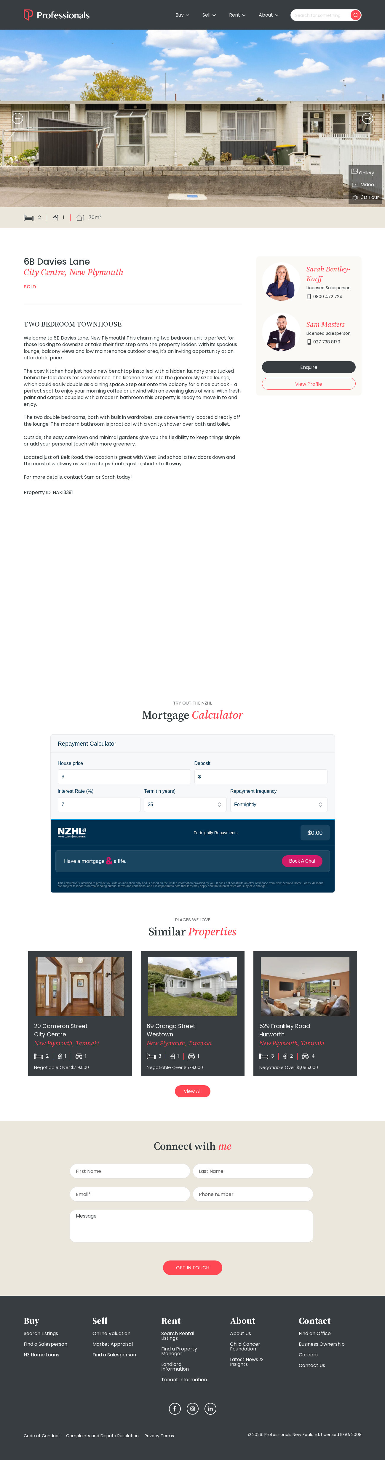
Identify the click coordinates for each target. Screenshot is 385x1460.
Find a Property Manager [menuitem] (179, 1351)
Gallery (363, 172)
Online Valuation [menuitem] (111, 1333)
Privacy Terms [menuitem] (159, 1436)
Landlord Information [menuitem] (175, 1366)
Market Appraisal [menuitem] (112, 1344)
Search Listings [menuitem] (41, 1333)
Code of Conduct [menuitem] (42, 1436)
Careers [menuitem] (308, 1354)
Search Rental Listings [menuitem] (177, 1336)
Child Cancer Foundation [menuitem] (245, 1346)
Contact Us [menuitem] (312, 1365)
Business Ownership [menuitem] (322, 1344)
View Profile (308, 384)
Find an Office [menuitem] (315, 1333)
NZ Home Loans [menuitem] (41, 1354)
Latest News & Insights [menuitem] (246, 1362)
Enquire (308, 367)
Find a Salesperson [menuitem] (45, 1344)
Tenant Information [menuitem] (184, 1379)
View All (193, 1091)
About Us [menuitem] (240, 1333)
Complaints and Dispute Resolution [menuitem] (102, 1436)
